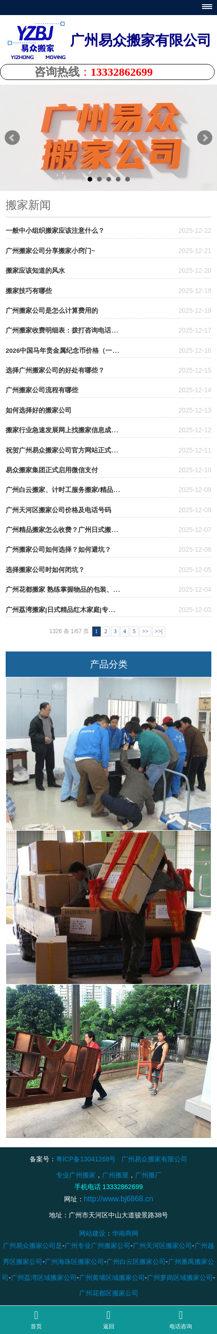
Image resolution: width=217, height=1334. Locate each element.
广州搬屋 (115, 1175)
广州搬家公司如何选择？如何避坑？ (58, 549)
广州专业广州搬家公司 (97, 1246)
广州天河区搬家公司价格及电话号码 (58, 510)
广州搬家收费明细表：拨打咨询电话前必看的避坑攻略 (85, 330)
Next (204, 137)
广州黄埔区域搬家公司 (112, 1277)
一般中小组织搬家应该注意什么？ (55, 230)
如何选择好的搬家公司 (39, 410)
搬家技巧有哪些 (29, 290)
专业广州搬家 (76, 1175)
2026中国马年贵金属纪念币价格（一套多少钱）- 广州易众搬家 (97, 350)
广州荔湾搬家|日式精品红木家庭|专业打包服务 (73, 609)
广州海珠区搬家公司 (74, 1261)
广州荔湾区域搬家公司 (44, 1277)
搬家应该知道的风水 (35, 270)
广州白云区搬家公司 (136, 1261)
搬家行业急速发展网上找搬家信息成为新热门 (71, 430)
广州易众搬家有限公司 (154, 1159)
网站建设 (92, 1234)
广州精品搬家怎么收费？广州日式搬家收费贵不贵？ (81, 529)
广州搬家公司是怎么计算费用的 (52, 310)
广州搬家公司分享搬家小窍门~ (50, 250)
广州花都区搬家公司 (108, 1293)
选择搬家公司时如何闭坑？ (45, 569)
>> (145, 631)
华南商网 (125, 1234)
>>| (158, 631)
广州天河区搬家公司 (162, 1246)
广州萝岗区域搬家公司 (180, 1277)
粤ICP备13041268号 (86, 1159)
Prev (12, 137)
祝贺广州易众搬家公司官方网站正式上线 (65, 450)
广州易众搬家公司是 (32, 1246)
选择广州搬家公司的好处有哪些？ (55, 370)
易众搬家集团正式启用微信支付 (52, 470)
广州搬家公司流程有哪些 (42, 390)
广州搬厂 (148, 1175)
